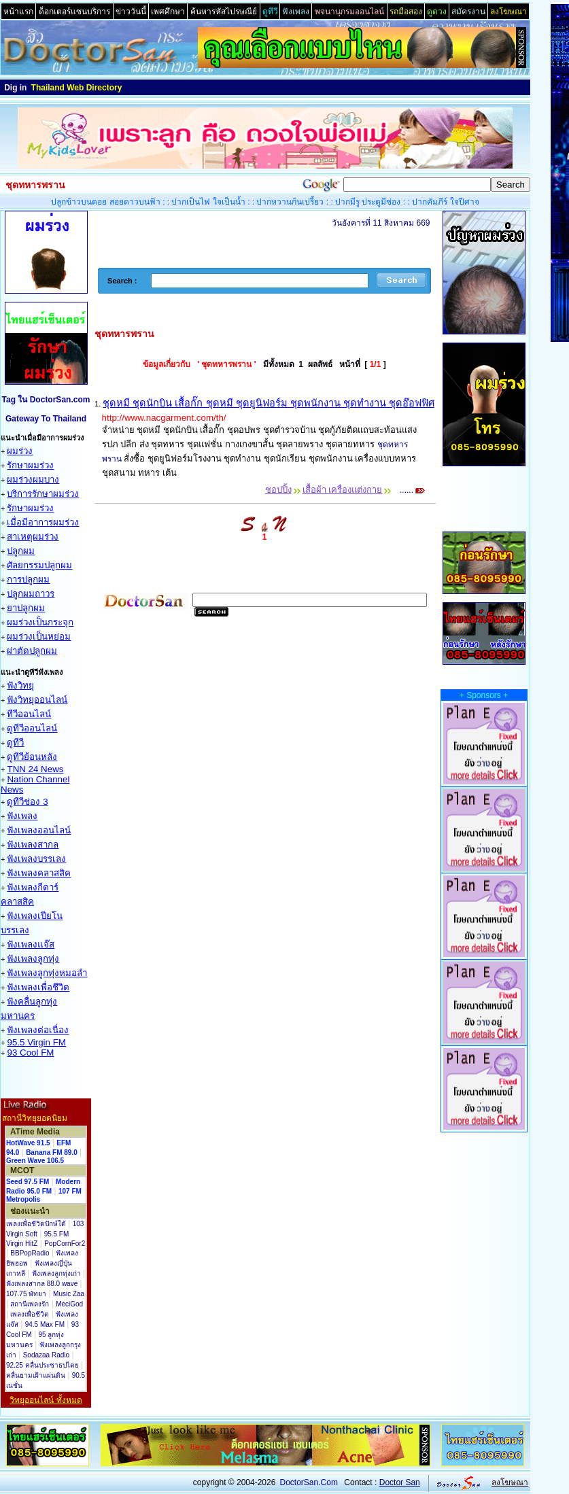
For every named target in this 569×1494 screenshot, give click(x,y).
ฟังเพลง (22, 816)
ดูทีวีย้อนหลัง (32, 757)
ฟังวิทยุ (20, 685)
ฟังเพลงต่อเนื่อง (38, 1030)
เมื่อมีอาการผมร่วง (43, 522)
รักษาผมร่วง (30, 465)
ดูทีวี (15, 742)
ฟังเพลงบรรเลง (36, 859)
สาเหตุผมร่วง (32, 537)
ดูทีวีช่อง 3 (27, 802)
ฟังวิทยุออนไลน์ (37, 700)
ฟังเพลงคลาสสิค (39, 873)
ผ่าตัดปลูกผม (32, 651)
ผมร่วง (20, 451)
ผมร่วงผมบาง (33, 479)
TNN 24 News (35, 769)
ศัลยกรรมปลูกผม (39, 565)
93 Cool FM (30, 1052)
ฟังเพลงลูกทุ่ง (33, 959)
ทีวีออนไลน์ (29, 714)
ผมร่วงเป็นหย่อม (39, 636)
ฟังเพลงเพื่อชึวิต (38, 987)
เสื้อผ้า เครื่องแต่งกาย (343, 490)
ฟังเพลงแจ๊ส (30, 944)
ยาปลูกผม (26, 608)
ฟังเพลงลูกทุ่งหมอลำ (47, 973)
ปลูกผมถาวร (30, 594)
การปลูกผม (28, 579)
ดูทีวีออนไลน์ (32, 728)
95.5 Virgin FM (36, 1042)
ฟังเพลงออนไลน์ (39, 830)
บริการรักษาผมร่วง (43, 494)
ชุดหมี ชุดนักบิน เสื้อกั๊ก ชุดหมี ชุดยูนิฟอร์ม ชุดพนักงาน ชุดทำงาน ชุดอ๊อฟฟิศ (268, 403)
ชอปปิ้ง (278, 490)
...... (412, 490)
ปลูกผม (21, 551)
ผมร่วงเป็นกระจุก (40, 622)
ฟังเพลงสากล (32, 844)
